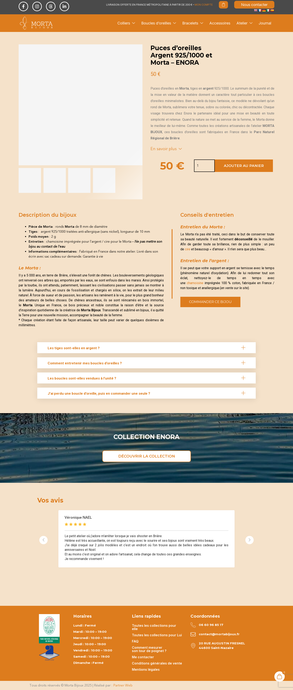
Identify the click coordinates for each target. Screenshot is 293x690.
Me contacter (143, 657)
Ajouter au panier (244, 166)
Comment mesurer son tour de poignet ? (149, 649)
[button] (146, 347)
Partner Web (123, 685)
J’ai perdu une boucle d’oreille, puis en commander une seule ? (99, 393)
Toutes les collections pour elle (154, 627)
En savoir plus (166, 148)
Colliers (126, 23)
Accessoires (219, 23)
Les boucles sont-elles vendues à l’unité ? (82, 378)
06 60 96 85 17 (211, 625)
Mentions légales (146, 669)
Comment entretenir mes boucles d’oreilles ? (85, 363)
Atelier (244, 23)
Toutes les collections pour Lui (157, 635)
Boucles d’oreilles (158, 23)
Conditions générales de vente (157, 663)
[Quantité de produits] (197, 166)
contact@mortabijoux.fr (219, 634)
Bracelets (192, 23)
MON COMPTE (204, 4)
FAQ (135, 641)
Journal (265, 23)
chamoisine (194, 283)
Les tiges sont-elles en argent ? (74, 348)
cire (187, 249)
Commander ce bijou (210, 302)
